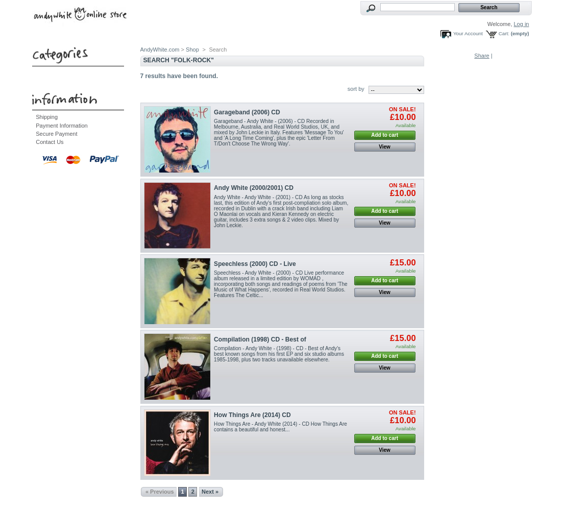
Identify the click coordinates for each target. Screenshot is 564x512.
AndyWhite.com (160, 49)
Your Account (468, 33)
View (384, 147)
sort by (356, 89)
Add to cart (384, 135)
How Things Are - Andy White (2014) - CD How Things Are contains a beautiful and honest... (280, 426)
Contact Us (49, 142)
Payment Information (62, 126)
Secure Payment (56, 134)
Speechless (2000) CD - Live (255, 263)
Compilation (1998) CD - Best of (260, 339)
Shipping (47, 117)
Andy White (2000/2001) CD (253, 187)
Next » (210, 492)
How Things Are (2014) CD (252, 415)
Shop (192, 49)
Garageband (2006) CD (247, 112)
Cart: (504, 33)
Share (481, 56)
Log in (521, 24)
